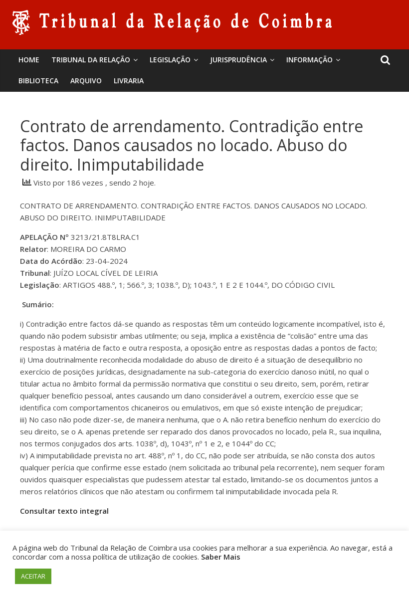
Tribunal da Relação (90, 59)
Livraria (129, 80)
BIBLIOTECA (38, 80)
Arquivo (86, 80)
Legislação (170, 59)
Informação (309, 59)
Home (28, 59)
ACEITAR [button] (33, 576)
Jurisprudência (238, 59)
